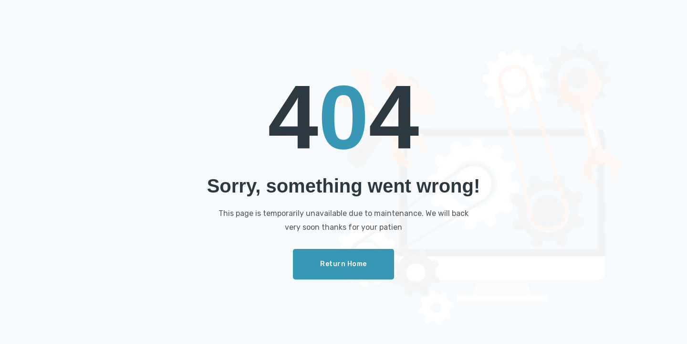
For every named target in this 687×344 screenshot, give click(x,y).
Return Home (343, 264)
